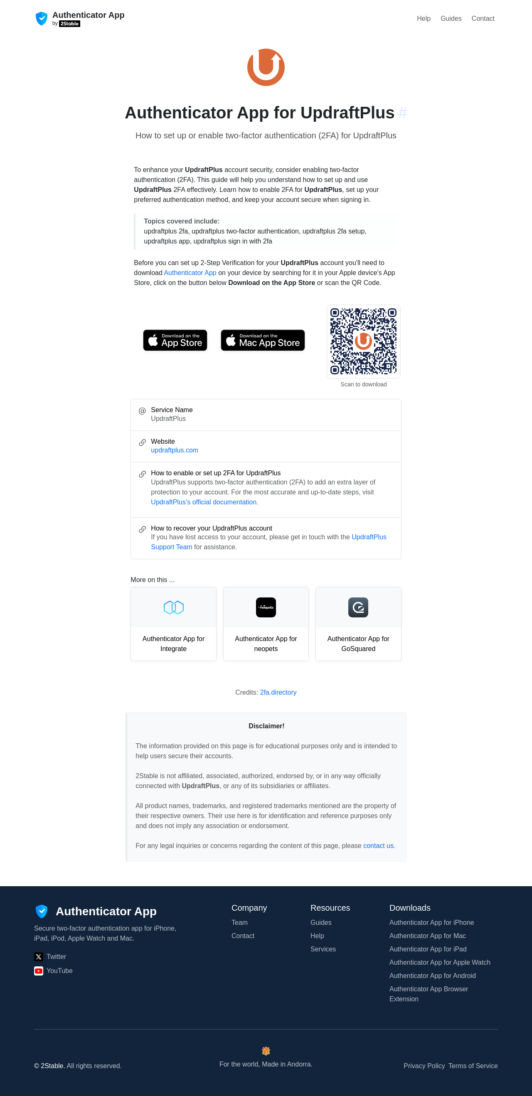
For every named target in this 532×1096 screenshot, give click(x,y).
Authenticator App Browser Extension (428, 994)
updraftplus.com (174, 450)
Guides (451, 18)
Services (323, 949)
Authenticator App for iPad (428, 949)
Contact (483, 18)
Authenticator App (190, 272)
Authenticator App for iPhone (431, 922)
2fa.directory (278, 692)
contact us (378, 845)
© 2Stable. (49, 1065)
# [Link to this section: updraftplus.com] (402, 112)
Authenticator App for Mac (427, 935)
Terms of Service (473, 1065)
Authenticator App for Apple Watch (439, 962)
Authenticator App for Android (432, 975)
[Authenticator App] (95, 911)
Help (424, 18)
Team (240, 922)
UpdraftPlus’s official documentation (203, 502)
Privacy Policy (424, 1065)
